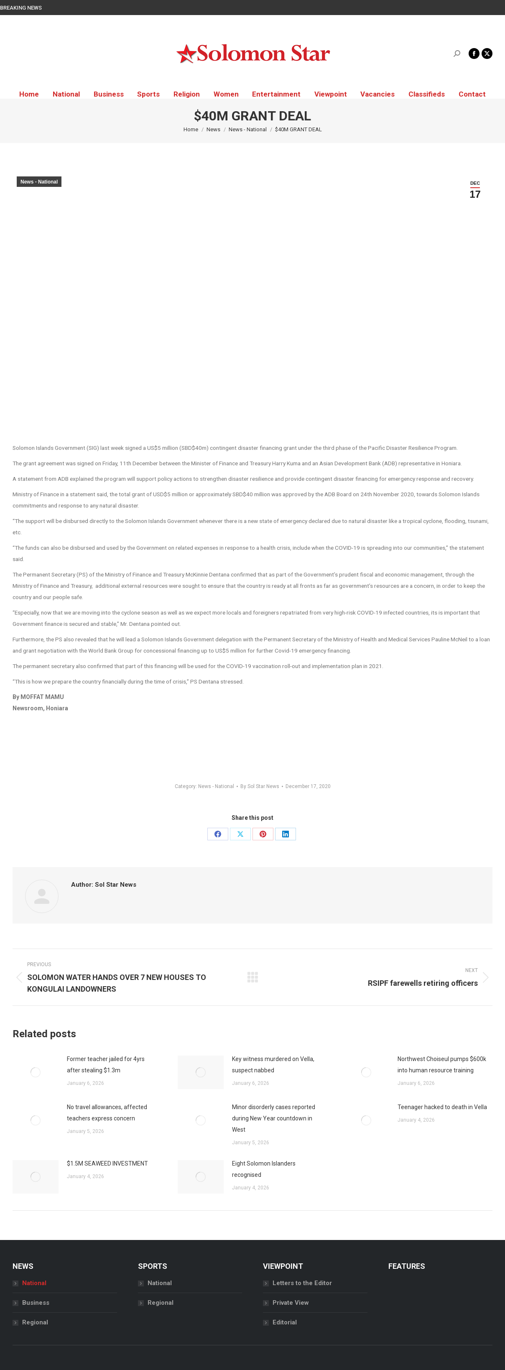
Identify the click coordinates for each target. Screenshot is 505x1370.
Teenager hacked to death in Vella (442, 1107)
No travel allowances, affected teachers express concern (107, 1113)
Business (35, 1302)
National (34, 1283)
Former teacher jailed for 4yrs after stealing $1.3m (106, 1065)
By (259, 786)
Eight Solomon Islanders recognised (264, 1169)
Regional (35, 1322)
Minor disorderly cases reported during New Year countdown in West (273, 1118)
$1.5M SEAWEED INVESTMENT (107, 1163)
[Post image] (36, 1072)
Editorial (285, 1322)
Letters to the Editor (302, 1283)
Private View (291, 1302)
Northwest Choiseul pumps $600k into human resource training (442, 1065)
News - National (39, 182)
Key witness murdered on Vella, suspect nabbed (273, 1065)
